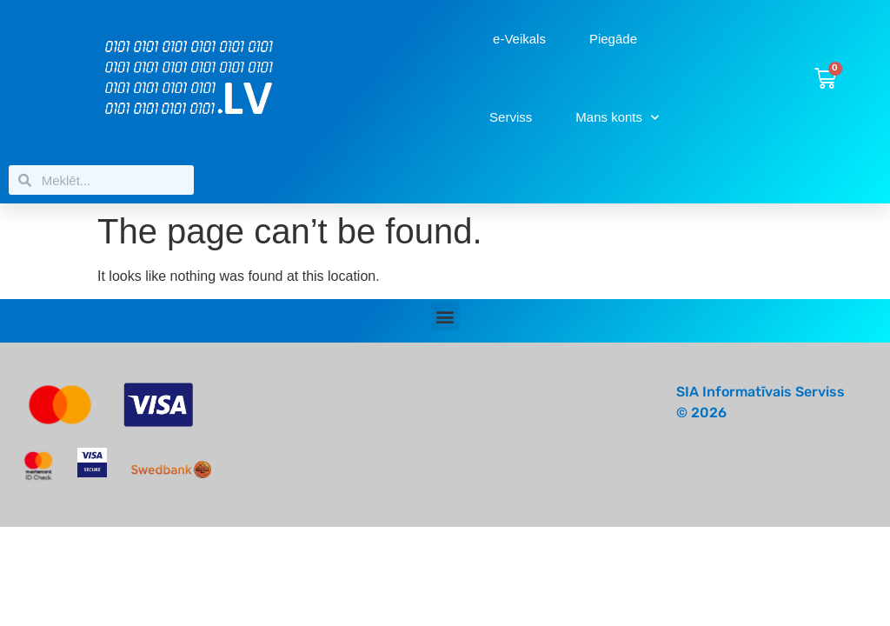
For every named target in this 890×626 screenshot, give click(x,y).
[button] (445, 316)
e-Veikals (519, 38)
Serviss (510, 117)
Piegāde (613, 38)
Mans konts (617, 117)
